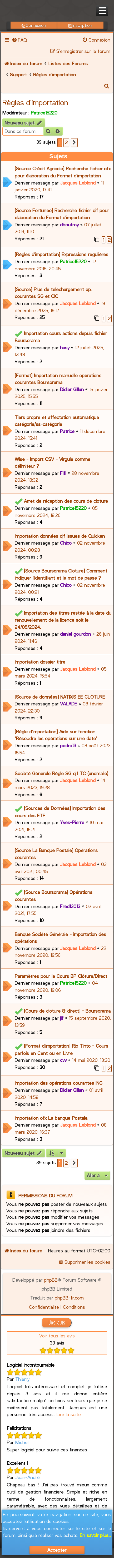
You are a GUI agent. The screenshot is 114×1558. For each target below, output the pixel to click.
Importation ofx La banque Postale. (51, 1118)
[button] (74, 142)
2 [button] (66, 142)
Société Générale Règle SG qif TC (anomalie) (61, 773)
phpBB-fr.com (69, 1298)
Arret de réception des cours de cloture (66, 501)
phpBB (51, 1280)
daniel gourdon (75, 634)
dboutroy (69, 224)
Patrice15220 (44, 113)
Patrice (67, 431)
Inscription (80, 25)
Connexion (33, 25)
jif (61, 1018)
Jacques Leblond (78, 183)
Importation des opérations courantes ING (58, 1083)
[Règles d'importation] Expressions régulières (61, 254)
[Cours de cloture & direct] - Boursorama (67, 1011)
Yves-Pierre (72, 822)
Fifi (63, 473)
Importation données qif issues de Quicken (60, 536)
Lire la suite (69, 1414)
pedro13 (68, 745)
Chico (66, 543)
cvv (63, 1060)
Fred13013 (70, 906)
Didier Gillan (72, 389)
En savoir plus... (95, 1535)
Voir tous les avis (57, 1335)
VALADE (68, 703)
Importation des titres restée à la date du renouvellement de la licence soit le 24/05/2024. (63, 620)
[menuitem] (19, 40)
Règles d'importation (35, 102)
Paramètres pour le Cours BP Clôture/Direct (61, 976)
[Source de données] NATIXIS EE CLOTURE (60, 697)
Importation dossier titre (40, 662)
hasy (65, 347)
